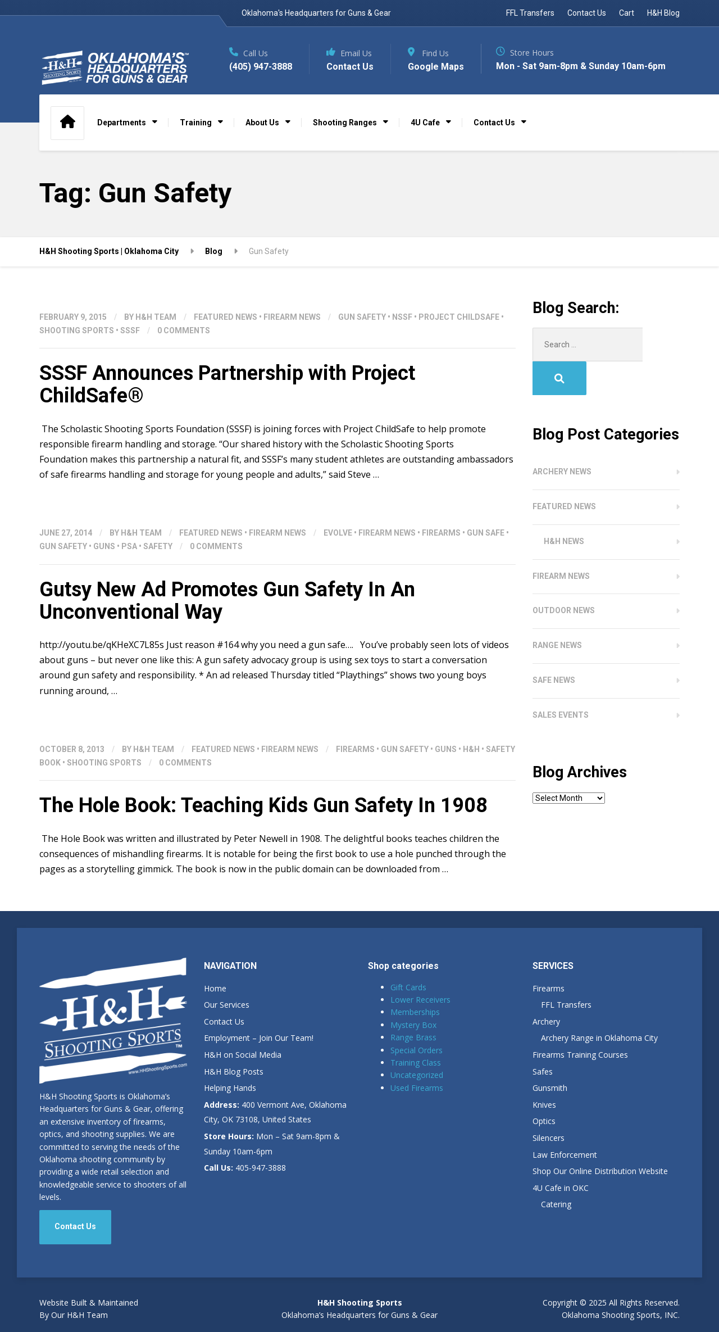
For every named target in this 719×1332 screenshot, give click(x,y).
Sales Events (561, 681)
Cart (626, 12)
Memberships (415, 1012)
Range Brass (413, 1037)
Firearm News (292, 316)
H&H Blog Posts (233, 1071)
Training (196, 122)
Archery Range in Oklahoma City (599, 1037)
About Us (262, 122)
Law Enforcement (565, 1154)
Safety (157, 546)
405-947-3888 (245, 1167)
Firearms (441, 532)
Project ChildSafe (458, 316)
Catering (556, 1204)
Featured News (225, 316)
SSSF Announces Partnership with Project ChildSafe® (227, 384)
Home (215, 988)
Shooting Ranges (345, 122)
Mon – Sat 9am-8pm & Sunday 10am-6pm (272, 1144)
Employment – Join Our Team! (258, 1037)
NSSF (402, 316)
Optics (544, 1121)
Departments (121, 122)
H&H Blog (663, 12)
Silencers (549, 1137)
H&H (471, 749)
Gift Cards (408, 987)
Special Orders (416, 1050)
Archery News (562, 437)
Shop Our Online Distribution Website (600, 1171)
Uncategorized (416, 1075)
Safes (543, 1071)
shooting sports (76, 330)
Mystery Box (413, 1025)
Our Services (226, 1004)
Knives (544, 1104)
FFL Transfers (530, 12)
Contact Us (586, 12)
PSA (129, 546)
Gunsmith (550, 1087)
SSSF (130, 330)
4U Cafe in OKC (561, 1188)
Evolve (338, 532)
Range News (557, 611)
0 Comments (183, 330)
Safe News (554, 646)
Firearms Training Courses (580, 1054)
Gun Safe (485, 532)
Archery (546, 1021)
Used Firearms (416, 1087)
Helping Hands (230, 1087)
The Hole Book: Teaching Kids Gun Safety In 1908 (263, 805)
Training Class (415, 1062)
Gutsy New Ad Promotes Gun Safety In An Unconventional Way (227, 601)
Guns (104, 546)
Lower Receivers (420, 999)
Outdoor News (564, 576)
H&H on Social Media (242, 1054)
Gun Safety (362, 316)
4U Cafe (425, 122)
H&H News (564, 507)
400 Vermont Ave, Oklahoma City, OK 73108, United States (275, 1112)
